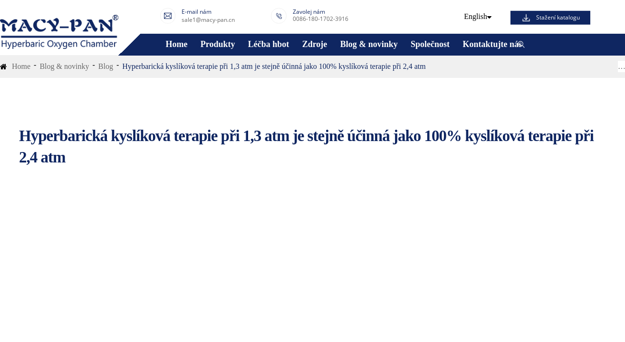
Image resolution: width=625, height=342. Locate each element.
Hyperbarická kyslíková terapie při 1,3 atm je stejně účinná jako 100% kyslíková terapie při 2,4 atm (273, 66)
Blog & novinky (369, 44)
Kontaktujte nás (492, 44)
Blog (105, 66)
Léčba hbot (268, 44)
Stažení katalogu (558, 17)
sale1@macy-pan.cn (208, 19)
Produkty (218, 44)
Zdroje (314, 44)
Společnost (430, 44)
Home (176, 44)
